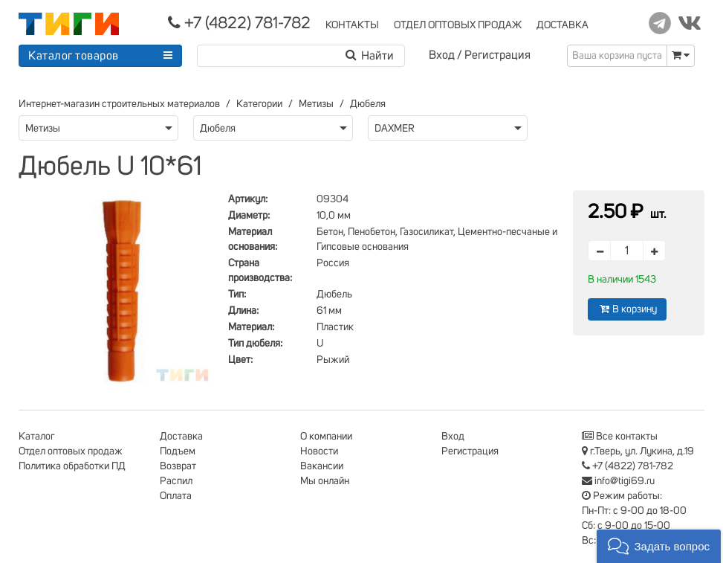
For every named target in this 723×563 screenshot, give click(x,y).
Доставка (181, 436)
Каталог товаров (73, 56)
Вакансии (321, 466)
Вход (442, 55)
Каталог (36, 436)
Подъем (177, 451)
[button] (659, 546)
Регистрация (497, 55)
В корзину (627, 309)
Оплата (176, 496)
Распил (176, 481)
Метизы (316, 104)
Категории (259, 104)
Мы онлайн (324, 481)
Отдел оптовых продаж (71, 451)
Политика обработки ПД (72, 466)
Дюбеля (368, 104)
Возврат (178, 466)
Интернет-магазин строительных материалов (119, 104)
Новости (319, 451)
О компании (326, 436)
